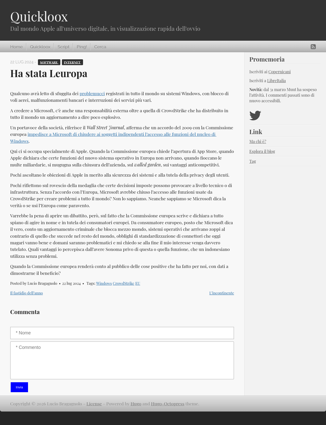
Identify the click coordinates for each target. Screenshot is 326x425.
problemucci (92, 93)
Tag (252, 161)
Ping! (82, 46)
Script (63, 46)
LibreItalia (276, 80)
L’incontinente (221, 292)
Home (16, 46)
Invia (19, 387)
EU (137, 283)
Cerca (100, 46)
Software (49, 62)
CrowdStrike (123, 283)
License (94, 403)
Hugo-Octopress (167, 403)
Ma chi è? (257, 141)
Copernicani (279, 71)
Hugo (136, 403)
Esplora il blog (262, 151)
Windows (104, 283)
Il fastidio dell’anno (26, 292)
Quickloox (39, 16)
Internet (72, 62)
